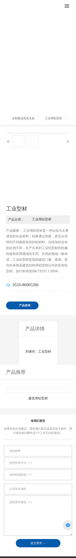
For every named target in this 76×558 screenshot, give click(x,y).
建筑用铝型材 (38, 398)
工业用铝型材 (53, 118)
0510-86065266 (26, 285)
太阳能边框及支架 (23, 118)
